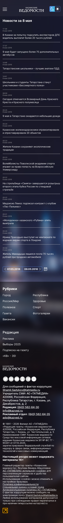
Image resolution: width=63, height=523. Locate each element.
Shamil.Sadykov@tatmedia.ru (21, 390)
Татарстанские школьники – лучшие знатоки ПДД (31, 68)
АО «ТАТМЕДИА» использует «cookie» (24, 470)
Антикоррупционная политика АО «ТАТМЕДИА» (29, 489)
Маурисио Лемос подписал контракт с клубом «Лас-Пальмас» (29, 205)
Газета (7, 313)
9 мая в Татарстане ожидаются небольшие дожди (31, 116)
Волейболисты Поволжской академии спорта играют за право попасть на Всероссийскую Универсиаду (29, 166)
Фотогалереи (41, 313)
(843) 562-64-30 (28, 407)
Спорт (37, 307)
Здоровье (39, 301)
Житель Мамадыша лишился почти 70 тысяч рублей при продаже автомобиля (28, 255)
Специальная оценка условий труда (23, 487)
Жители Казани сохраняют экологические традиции (26, 148)
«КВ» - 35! (9, 355)
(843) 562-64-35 (39, 414)
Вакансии (9, 319)
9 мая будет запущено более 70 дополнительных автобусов (31, 53)
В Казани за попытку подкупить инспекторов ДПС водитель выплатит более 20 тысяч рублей (31, 36)
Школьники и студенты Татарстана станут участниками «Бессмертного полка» (27, 84)
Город (7, 295)
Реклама (8, 338)
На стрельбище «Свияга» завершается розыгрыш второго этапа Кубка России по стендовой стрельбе (31, 186)
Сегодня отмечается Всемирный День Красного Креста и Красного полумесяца (30, 101)
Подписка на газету (16, 350)
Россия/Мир (11, 301)
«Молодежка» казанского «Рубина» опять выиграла (27, 222)
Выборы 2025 (12, 344)
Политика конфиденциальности (20, 484)
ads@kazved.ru (12, 417)
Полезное (9, 307)
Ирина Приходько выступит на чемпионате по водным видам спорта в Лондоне (29, 239)
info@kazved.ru (13, 410)
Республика (40, 295)
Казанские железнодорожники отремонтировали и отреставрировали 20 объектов (31, 131)
